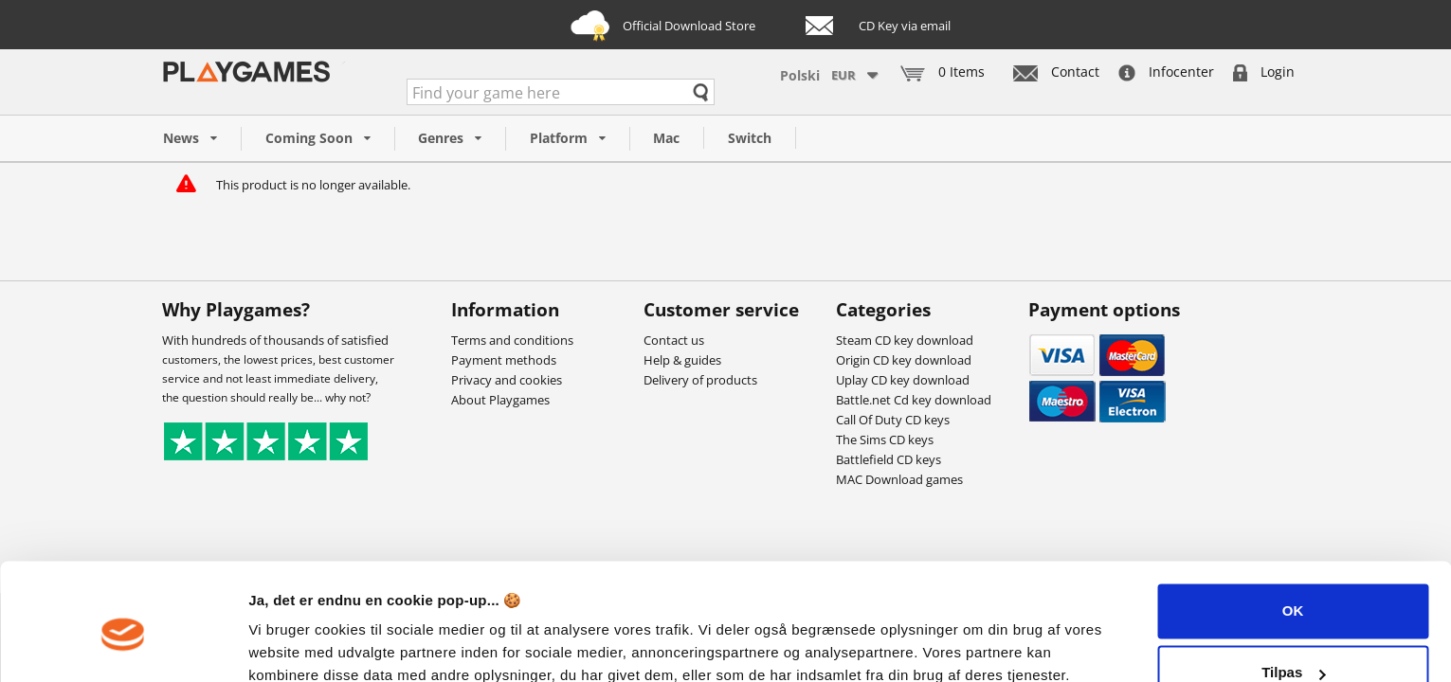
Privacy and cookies (506, 379)
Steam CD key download (904, 340)
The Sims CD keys (885, 439)
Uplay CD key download (903, 379)
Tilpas (1293, 590)
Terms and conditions (512, 340)
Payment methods (503, 359)
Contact (1056, 72)
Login (1264, 72)
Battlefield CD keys (888, 459)
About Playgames (500, 399)
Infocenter (1166, 72)
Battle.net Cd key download (913, 399)
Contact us (674, 340)
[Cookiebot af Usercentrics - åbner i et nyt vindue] (123, 645)
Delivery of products (700, 379)
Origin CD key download (903, 359)
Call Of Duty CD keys (893, 419)
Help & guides (682, 359)
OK (1293, 528)
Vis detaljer (286, 645)
